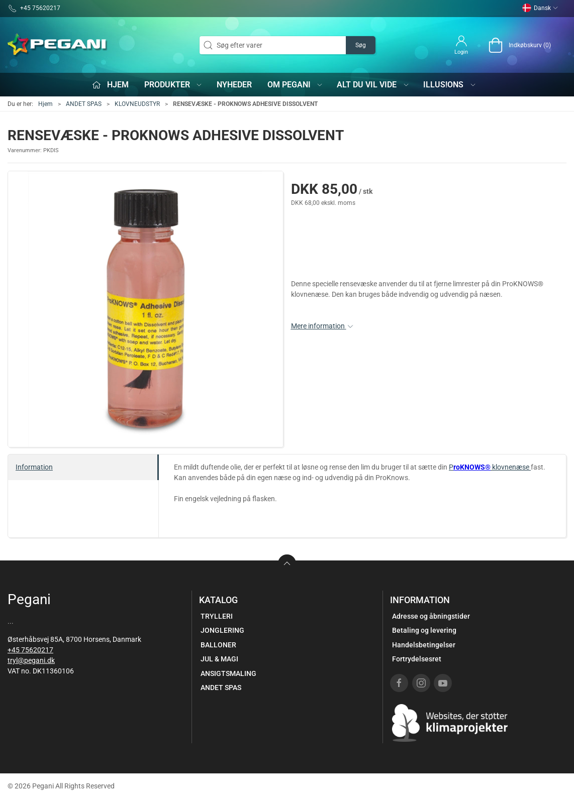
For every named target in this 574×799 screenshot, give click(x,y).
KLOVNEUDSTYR (137, 103)
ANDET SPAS (84, 103)
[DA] (58, 45)
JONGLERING (222, 630)
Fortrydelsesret (416, 659)
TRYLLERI (217, 616)
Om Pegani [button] (295, 84)
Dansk (540, 8)
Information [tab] (34, 467)
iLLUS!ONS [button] (449, 84)
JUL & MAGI (219, 659)
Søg (360, 45)
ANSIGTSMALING (228, 673)
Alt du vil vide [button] (373, 84)
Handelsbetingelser (423, 645)
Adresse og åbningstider (431, 616)
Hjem (45, 103)
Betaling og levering (424, 630)
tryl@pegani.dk (31, 660)
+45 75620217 (30, 650)
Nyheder (234, 84)
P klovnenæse (490, 467)
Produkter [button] (173, 84)
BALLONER (218, 645)
